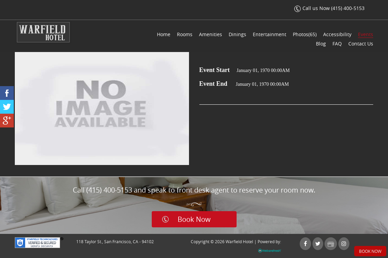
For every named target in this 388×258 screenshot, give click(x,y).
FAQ (337, 43)
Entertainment (269, 34)
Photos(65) (305, 34)
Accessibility (337, 34)
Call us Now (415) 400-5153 (329, 8)
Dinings (237, 34)
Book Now (194, 219)
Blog (321, 43)
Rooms (184, 34)
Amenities (210, 34)
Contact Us (360, 43)
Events (365, 34)
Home (163, 34)
